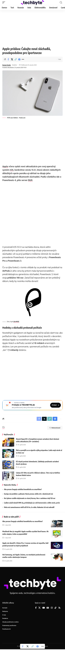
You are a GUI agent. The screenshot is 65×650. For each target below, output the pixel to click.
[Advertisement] (32, 27)
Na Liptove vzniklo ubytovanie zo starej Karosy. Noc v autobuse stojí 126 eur (29, 499)
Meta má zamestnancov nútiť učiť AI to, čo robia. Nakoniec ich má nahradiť (29, 508)
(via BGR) (16, 321)
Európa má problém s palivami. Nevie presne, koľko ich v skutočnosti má (28, 495)
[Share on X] (12, 59)
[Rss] (59, 609)
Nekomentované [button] (54, 428)
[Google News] (47, 609)
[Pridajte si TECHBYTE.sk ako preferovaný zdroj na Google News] (32, 405)
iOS (11, 170)
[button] (4, 2)
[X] (39, 609)
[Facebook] (36, 609)
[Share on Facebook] (8, 59)
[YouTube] (43, 609)
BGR (30, 180)
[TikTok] (55, 609)
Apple (5, 166)
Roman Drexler (6, 65)
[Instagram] (51, 609)
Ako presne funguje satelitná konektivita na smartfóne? (23, 490)
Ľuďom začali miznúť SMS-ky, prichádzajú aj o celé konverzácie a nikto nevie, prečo (32, 504)
